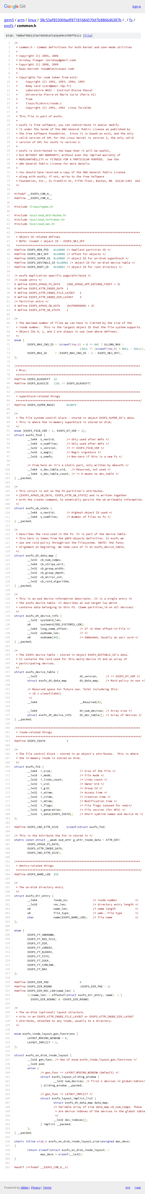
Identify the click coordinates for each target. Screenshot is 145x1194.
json (137, 1187)
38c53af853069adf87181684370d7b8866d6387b (81, 19)
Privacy (35, 1187)
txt (127, 1187)
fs (131, 19)
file (88, 35)
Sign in (136, 6)
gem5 (9, 19)
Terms (47, 1187)
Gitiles (25, 1187)
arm (21, 19)
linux (32, 19)
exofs (8, 25)
